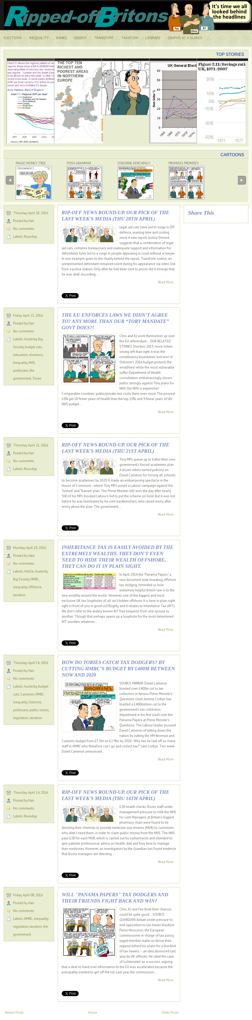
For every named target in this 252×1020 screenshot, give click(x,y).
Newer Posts (14, 1012)
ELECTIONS (13, 37)
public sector (39, 710)
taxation (19, 595)
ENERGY (80, 37)
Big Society (21, 579)
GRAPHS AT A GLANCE (185, 37)
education (20, 355)
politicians (20, 370)
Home (92, 1012)
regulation (20, 718)
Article (29, 571)
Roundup (30, 236)
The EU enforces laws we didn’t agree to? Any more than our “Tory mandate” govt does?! (115, 321)
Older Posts (170, 1012)
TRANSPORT (104, 37)
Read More (166, 282)
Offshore (35, 587)
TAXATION (129, 37)
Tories (36, 378)
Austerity (30, 339)
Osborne (35, 702)
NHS (32, 362)
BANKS (61, 37)
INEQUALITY (39, 37)
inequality (20, 362)
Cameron (27, 694)
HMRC (34, 579)
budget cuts (33, 347)
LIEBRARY (152, 37)
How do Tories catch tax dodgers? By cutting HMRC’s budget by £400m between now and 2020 (118, 669)
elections (36, 355)
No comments (23, 228)
